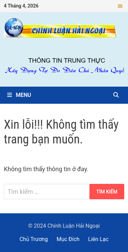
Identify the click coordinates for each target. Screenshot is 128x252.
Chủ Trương (33, 239)
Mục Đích (68, 239)
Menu (19, 95)
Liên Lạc (98, 239)
